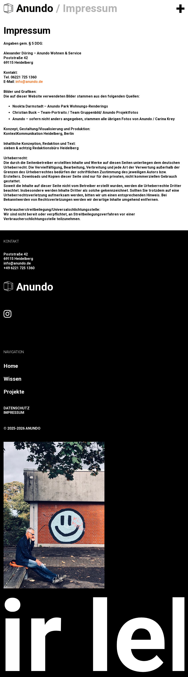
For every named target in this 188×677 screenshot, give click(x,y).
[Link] (7, 314)
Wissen (12, 379)
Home (11, 366)
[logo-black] (9, 8)
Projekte (14, 392)
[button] (180, 8)
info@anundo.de (29, 82)
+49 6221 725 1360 (19, 268)
